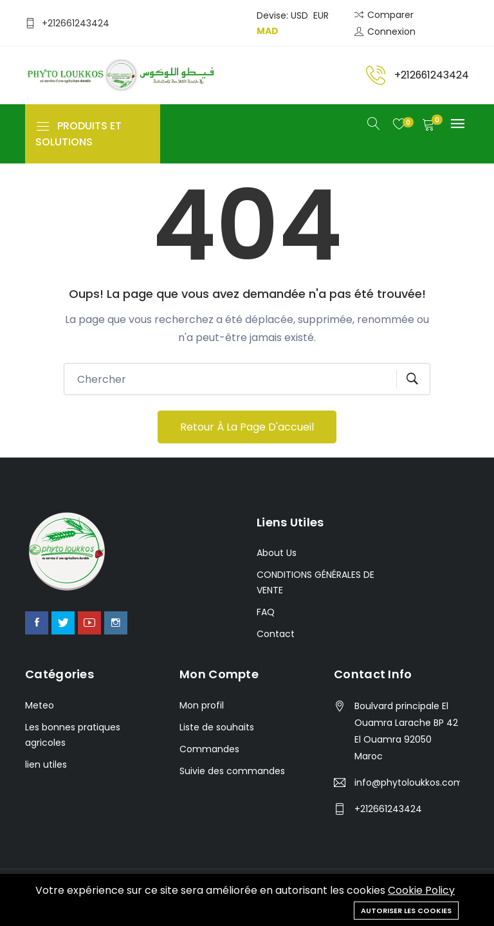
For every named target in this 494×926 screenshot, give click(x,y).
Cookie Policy (421, 891)
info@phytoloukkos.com (407, 782)
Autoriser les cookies (406, 910)
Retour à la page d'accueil (247, 427)
